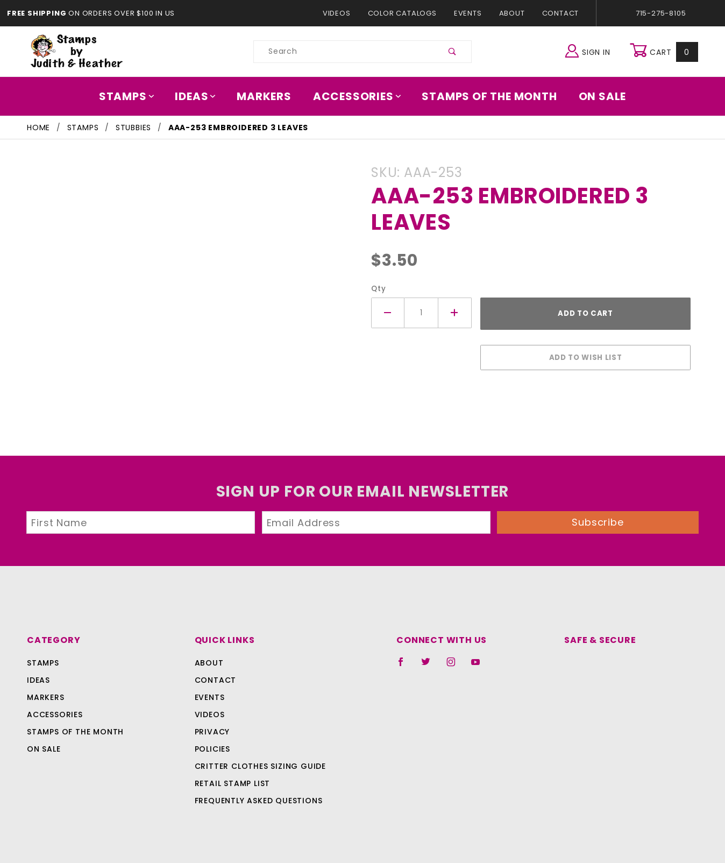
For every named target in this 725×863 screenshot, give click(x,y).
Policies (212, 743)
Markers (267, 96)
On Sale (595, 96)
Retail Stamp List (233, 778)
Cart (665, 52)
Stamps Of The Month (484, 96)
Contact (558, 13)
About (511, 13)
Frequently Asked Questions (257, 795)
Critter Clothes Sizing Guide (257, 760)
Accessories (358, 96)
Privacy (212, 726)
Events (467, 13)
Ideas (201, 96)
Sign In (590, 50)
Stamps (134, 96)
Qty (377, 289)
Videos (342, 13)
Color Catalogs (404, 13)
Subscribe (598, 516)
